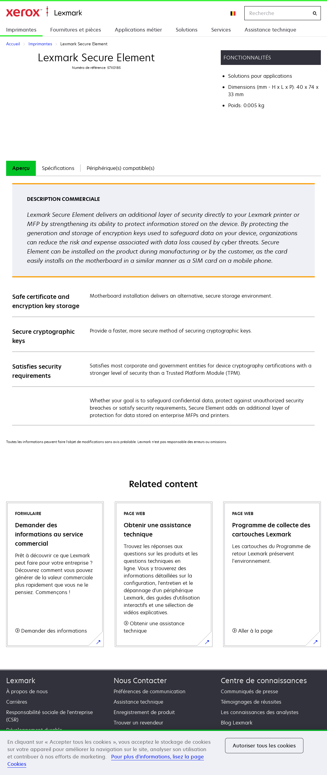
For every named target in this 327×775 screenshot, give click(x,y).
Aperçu (21, 168)
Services (221, 29)
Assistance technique (270, 29)
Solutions (186, 29)
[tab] (21, 168)
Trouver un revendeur (138, 722)
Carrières (16, 701)
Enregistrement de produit (144, 712)
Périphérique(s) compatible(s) (120, 168)
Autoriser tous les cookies (264, 745)
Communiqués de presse (249, 691)
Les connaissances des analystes (260, 712)
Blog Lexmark (237, 722)
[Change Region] (233, 13)
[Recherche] (315, 13)
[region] (163, 752)
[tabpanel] (163, 304)
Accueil (44, 11)
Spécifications (58, 168)
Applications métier (138, 29)
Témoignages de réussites (251, 701)
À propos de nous (27, 691)
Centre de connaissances (264, 680)
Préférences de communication (150, 691)
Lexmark (20, 680)
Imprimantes (21, 29)
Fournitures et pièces (75, 29)
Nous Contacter (140, 680)
